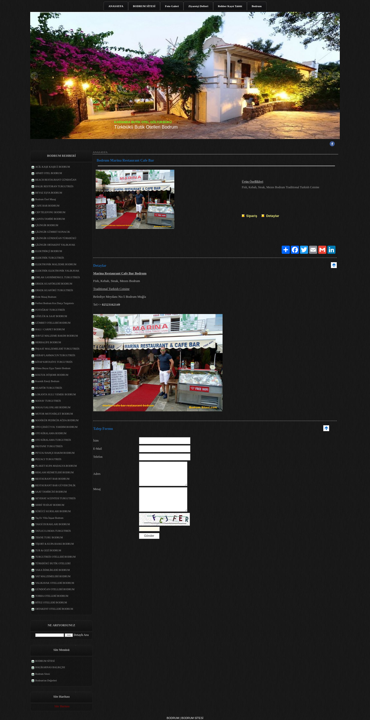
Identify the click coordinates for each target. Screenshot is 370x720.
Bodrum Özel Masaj (45, 199)
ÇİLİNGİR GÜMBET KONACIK (52, 231)
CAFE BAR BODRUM (47, 205)
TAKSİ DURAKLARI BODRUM (52, 524)
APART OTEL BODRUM (48, 173)
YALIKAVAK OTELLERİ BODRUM (54, 583)
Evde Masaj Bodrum (45, 296)
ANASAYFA (115, 6)
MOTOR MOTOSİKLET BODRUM (54, 413)
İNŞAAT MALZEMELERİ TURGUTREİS (57, 348)
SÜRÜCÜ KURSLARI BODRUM (53, 511)
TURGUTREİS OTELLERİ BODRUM (55, 556)
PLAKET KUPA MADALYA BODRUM (56, 465)
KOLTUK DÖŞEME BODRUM (51, 374)
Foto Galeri (172, 6)
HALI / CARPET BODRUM (50, 329)
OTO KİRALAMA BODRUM (50, 433)
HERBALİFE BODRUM (48, 342)
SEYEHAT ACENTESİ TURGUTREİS (55, 498)
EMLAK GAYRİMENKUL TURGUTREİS (57, 277)
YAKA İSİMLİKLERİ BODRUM (52, 570)
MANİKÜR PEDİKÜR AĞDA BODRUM (56, 420)
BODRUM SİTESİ (144, 6)
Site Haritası (62, 706)
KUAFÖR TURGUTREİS (48, 387)
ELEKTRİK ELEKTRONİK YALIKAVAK (57, 270)
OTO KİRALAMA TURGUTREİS (53, 440)
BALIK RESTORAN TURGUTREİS (54, 186)
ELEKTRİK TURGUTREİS (49, 257)
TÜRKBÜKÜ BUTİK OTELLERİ (53, 563)
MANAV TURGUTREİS (48, 400)
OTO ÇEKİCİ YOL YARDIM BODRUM (56, 427)
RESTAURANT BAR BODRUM (52, 478)
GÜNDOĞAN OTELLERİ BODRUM (54, 589)
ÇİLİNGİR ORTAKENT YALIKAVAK (55, 244)
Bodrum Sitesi (42, 673)
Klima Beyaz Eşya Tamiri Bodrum (53, 368)
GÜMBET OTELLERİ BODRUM (53, 322)
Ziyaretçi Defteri (198, 6)
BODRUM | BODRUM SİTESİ (185, 717)
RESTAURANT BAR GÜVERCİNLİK (55, 485)
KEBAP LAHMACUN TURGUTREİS (55, 355)
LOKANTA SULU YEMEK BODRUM (55, 394)
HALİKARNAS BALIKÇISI (50, 667)
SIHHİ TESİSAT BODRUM (49, 505)
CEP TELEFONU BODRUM (50, 212)
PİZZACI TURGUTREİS (48, 459)
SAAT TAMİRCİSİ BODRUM (51, 491)
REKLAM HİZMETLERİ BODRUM (54, 472)
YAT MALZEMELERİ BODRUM (53, 576)
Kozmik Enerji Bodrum (47, 381)
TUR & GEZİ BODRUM (48, 550)
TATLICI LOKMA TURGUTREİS (53, 530)
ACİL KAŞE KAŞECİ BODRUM (52, 166)
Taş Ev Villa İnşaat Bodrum (49, 517)
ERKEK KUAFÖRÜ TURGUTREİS (54, 290)
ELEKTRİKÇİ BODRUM (48, 251)
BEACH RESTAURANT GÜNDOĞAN (55, 179)
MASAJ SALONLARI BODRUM (52, 407)
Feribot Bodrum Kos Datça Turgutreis (54, 303)
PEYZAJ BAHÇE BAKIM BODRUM (55, 452)
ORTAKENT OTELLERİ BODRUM (54, 608)
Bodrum (257, 6)
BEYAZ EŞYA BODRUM (48, 192)
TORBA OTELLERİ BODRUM (51, 595)
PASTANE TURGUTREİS (49, 446)
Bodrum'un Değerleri (46, 680)
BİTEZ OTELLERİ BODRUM (51, 602)
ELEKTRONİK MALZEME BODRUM (55, 264)
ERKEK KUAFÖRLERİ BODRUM (53, 283)
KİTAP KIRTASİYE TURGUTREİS (54, 362)
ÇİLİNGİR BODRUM (46, 225)
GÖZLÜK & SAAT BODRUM (51, 316)
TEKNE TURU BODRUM (49, 537)
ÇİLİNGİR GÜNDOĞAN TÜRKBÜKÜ (55, 238)
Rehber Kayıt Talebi (230, 6)
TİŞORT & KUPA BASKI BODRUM (54, 543)
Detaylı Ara (81, 635)
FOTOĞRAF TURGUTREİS (50, 309)
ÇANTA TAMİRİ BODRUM (50, 218)
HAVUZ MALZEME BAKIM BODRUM (56, 335)
